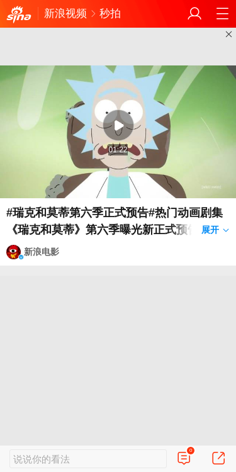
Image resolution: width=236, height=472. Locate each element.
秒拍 (110, 14)
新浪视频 (65, 14)
